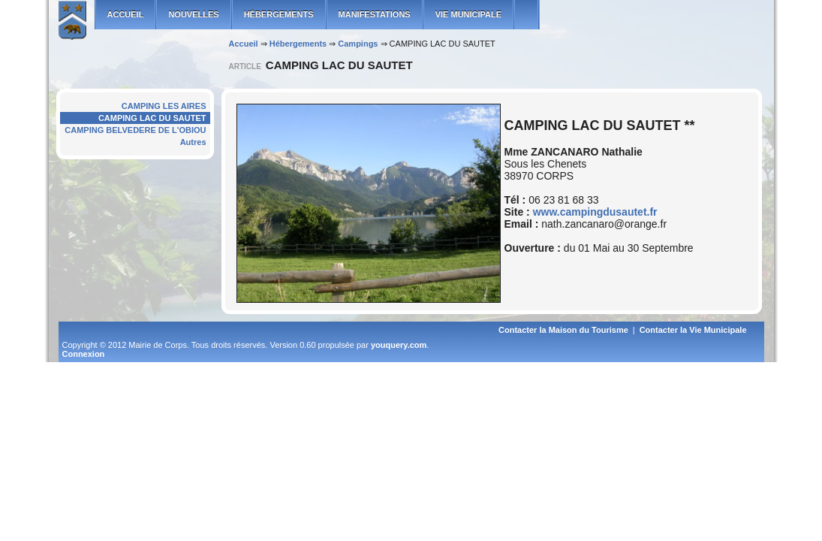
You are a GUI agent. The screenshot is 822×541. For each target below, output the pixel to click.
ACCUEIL (125, 14)
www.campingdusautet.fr (595, 212)
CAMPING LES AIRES (164, 105)
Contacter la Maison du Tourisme (563, 329)
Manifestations (375, 14)
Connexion (83, 353)
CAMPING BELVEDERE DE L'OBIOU (135, 129)
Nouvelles (193, 14)
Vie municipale (468, 14)
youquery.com (398, 344)
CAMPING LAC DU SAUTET (152, 117)
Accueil (243, 43)
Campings (358, 43)
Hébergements (279, 14)
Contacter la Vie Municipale (693, 329)
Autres (193, 142)
